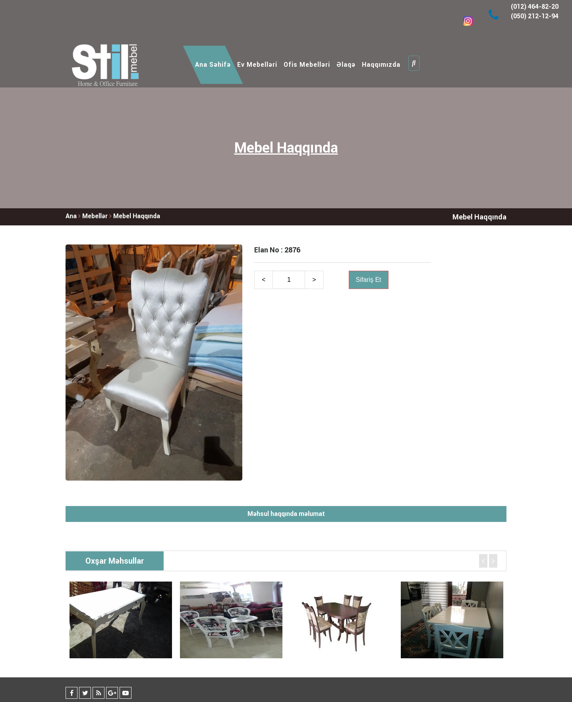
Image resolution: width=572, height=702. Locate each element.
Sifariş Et (368, 279)
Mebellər (95, 216)
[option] (121, 620)
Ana (71, 216)
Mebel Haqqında (136, 216)
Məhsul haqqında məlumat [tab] (286, 514)
